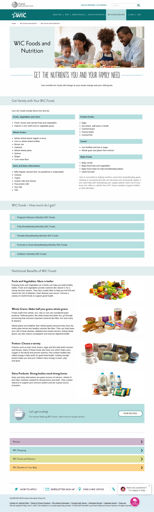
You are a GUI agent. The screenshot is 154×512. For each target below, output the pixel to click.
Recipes (78, 441)
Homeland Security (95, 503)
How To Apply (28, 489)
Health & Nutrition (96, 15)
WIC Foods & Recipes (116, 15)
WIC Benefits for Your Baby (78, 467)
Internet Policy (24, 503)
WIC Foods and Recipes (28, 24)
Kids (139, 15)
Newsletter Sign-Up (63, 489)
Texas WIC (19, 14)
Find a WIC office (93, 489)
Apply (67, 15)
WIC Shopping (78, 450)
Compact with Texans (79, 503)
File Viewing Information (61, 503)
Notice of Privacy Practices (40, 503)
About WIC (57, 15)
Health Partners (88, 5)
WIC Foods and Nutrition (78, 459)
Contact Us (14, 503)
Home (14, 24)
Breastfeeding (78, 15)
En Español (102, 5)
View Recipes (130, 413)
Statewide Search (110, 503)
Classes (131, 15)
